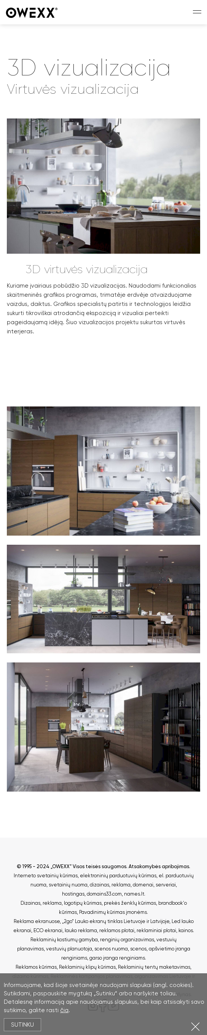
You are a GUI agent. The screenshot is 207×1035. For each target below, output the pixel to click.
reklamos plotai (116, 930)
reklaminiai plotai (156, 930)
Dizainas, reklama (41, 903)
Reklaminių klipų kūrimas (87, 967)
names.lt (134, 894)
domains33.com (104, 894)
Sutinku (22, 1024)
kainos (185, 930)
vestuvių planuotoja (69, 949)
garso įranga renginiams (117, 958)
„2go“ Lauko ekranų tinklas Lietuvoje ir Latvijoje (115, 921)
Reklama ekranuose (37, 921)
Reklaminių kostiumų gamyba (64, 939)
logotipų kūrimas (83, 903)
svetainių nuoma (68, 885)
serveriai (166, 885)
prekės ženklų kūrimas (130, 903)
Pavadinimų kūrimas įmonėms (113, 912)
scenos (138, 949)
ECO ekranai (47, 930)
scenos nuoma (111, 949)
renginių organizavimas (127, 939)
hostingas (73, 894)
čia (64, 1010)
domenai (143, 885)
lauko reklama (81, 930)
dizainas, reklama (110, 885)
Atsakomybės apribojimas (159, 866)
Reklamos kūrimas (36, 967)
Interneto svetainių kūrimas (46, 875)
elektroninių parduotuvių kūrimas (118, 875)
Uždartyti (195, 1026)
